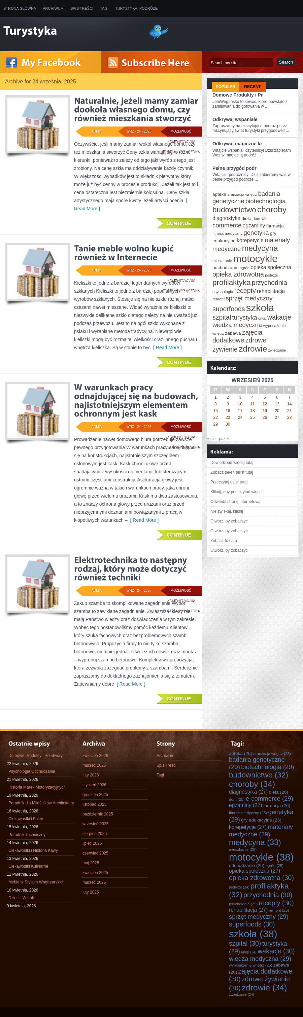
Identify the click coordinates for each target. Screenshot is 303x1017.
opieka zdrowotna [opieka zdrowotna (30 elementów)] (238, 274)
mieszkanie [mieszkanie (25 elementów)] (222, 260)
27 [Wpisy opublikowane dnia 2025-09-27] (277, 417)
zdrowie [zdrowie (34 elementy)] (253, 348)
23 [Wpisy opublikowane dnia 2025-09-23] (228, 417)
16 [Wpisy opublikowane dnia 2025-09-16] (228, 410)
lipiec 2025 (92, 843)
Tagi (104, 8)
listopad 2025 (94, 804)
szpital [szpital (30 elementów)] (221, 317)
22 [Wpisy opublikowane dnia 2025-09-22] (215, 417)
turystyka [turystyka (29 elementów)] (244, 317)
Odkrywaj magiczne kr (237, 143)
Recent (252, 86)
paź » (224, 438)
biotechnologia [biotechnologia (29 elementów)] (265, 201)
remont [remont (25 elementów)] (218, 299)
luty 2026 (90, 775)
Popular (226, 86)
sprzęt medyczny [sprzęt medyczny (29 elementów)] (249, 298)
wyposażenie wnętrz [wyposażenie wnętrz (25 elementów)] (250, 965)
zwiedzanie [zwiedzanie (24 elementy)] (277, 350)
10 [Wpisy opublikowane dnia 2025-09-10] (240, 404)
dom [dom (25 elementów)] (256, 218)
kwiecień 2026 (95, 755)
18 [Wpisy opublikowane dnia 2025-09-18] (252, 410)
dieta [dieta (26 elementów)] (246, 218)
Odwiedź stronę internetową (235, 501)
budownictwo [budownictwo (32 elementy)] (234, 210)
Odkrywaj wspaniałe (235, 119)
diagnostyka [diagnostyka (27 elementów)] (226, 218)
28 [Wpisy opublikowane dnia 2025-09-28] (289, 417)
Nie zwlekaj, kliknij (226, 511)
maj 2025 (90, 863)
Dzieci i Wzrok (21, 898)
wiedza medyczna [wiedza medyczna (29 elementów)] (237, 324)
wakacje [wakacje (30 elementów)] (279, 317)
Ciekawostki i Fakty (25, 818)
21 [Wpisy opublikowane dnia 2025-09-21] (289, 410)
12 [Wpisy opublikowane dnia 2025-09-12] (265, 404)
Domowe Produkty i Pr (237, 95)
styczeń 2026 (94, 785)
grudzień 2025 (95, 794)
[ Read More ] (166, 347)
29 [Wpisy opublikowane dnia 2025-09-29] (215, 424)
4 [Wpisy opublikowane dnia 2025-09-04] (252, 397)
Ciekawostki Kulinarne (28, 866)
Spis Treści (81, 8)
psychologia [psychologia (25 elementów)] (222, 291)
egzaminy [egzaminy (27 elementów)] (254, 225)
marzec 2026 (94, 765)
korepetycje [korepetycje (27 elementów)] (250, 240)
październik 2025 (97, 814)
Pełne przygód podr (234, 168)
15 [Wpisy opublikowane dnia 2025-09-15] (215, 410)
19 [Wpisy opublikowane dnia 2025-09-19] (265, 410)
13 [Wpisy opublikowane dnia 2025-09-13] (277, 404)
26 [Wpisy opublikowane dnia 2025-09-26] (265, 417)
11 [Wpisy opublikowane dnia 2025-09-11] (252, 404)
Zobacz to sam (223, 540)
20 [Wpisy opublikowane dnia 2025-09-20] (277, 410)
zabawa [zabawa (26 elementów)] (233, 333)
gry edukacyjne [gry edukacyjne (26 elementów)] (261, 820)
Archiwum (53, 8)
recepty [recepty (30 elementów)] (245, 290)
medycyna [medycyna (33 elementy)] (260, 248)
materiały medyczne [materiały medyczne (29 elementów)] (261, 830)
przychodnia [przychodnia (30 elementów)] (269, 282)
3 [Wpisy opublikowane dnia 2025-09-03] (240, 397)
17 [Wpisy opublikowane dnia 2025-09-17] (240, 410)
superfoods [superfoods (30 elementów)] (228, 309)
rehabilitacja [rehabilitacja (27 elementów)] (271, 291)
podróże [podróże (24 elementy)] (271, 275)
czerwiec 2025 (95, 853)
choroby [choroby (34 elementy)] (272, 209)
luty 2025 (90, 892)
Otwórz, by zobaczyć (229, 521)
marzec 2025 (94, 882)
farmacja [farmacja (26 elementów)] (275, 225)
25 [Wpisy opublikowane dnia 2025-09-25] (252, 417)
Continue (179, 223)
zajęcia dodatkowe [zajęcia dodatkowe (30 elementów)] (237, 336)
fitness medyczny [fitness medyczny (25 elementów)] (227, 233)
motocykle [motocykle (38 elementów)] (255, 258)
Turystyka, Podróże (136, 8)
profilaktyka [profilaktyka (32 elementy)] (231, 282)
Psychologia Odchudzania (31, 771)
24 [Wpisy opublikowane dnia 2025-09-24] (240, 417)
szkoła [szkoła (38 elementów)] (260, 307)
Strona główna (19, 8)
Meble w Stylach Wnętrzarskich (36, 882)
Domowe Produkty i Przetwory (35, 755)
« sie (211, 438)
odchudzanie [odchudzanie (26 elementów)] (225, 267)
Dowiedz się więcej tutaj (231, 462)
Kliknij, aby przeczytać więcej (236, 491)
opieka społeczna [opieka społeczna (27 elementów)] (271, 267)
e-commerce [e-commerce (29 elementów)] (239, 221)
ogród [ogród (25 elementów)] (245, 267)
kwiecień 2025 (95, 872)
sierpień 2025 (94, 833)
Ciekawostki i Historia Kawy (33, 850)
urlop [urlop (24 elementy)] (262, 318)
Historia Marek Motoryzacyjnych (37, 787)
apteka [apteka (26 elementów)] (219, 194)
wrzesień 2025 (95, 824)
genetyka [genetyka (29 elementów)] (256, 232)
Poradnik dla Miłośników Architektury (41, 803)
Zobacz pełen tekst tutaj (231, 472)
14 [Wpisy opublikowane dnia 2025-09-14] (289, 404)
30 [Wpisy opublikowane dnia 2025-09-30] (228, 424)
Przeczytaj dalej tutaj (228, 482)
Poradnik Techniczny (26, 834)
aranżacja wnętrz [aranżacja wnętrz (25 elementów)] (242, 194)
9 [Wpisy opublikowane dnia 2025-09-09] (228, 404)
